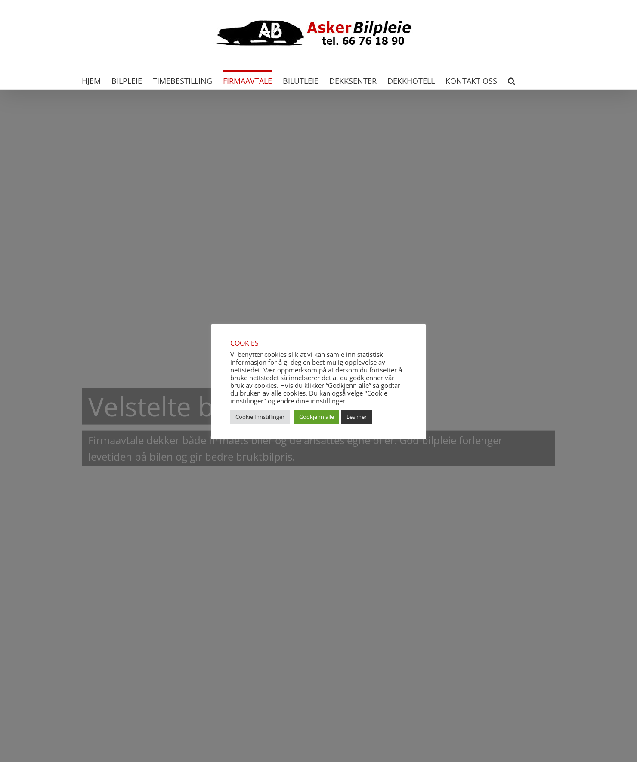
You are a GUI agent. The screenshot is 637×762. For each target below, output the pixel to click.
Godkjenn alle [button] (316, 417)
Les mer (356, 417)
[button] (511, 79)
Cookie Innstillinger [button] (259, 417)
